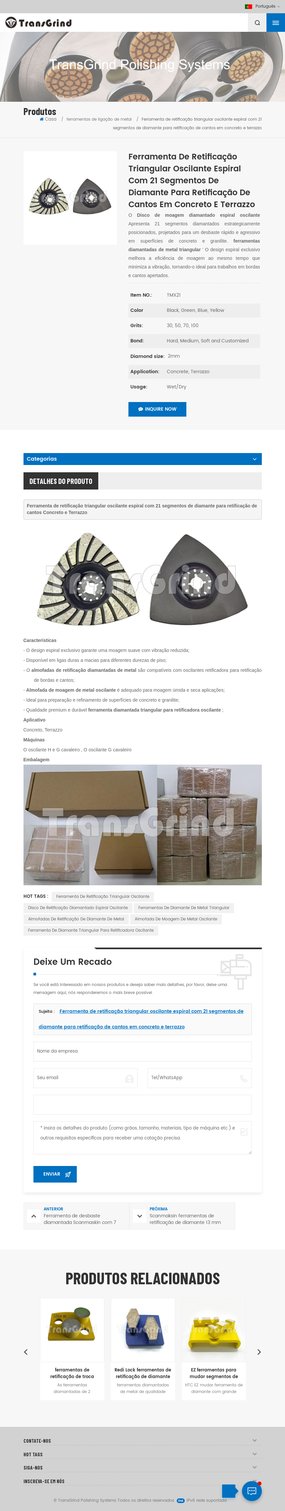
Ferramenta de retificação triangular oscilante (102, 897)
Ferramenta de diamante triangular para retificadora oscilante (91, 930)
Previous (25, 1351)
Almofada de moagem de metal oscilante (176, 919)
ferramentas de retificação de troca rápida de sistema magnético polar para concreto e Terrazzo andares (72, 1373)
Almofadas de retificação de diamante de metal (76, 919)
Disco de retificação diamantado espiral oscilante (78, 908)
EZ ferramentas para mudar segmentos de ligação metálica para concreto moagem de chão (214, 1373)
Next (259, 1351)
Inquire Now (157, 409)
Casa (48, 119)
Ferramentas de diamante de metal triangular (183, 908)
